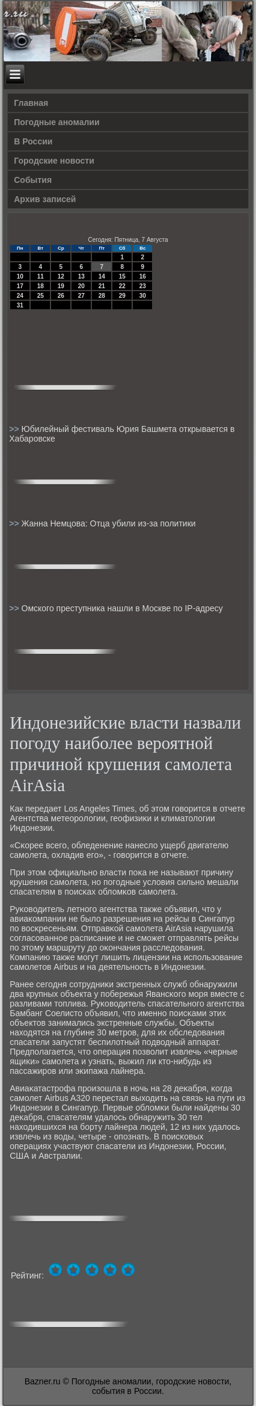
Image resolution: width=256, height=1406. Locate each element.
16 (142, 276)
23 (142, 286)
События (33, 180)
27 (81, 295)
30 (142, 295)
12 (61, 276)
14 (102, 276)
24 (20, 295)
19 (61, 286)
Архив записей (45, 199)
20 (81, 286)
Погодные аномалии (56, 122)
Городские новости (54, 160)
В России (33, 141)
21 (102, 286)
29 (122, 295)
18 (40, 286)
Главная (31, 103)
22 (122, 286)
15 (122, 276)
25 (40, 295)
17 (20, 286)
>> (15, 429)
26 (61, 295)
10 (20, 276)
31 (20, 305)
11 (40, 276)
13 (81, 276)
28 (102, 295)
